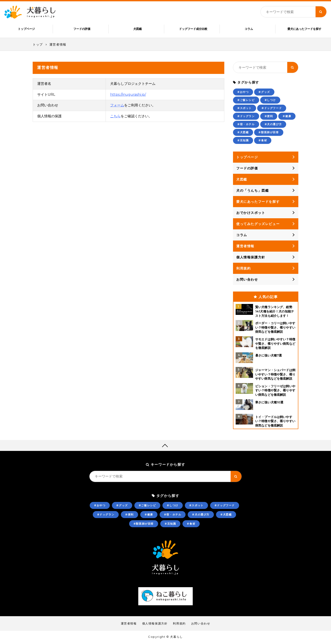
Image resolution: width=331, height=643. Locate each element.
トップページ (26, 29)
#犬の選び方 (273, 124)
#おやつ (243, 92)
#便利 (269, 116)
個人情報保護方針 (250, 257)
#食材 (262, 140)
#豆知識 (243, 140)
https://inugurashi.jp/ (128, 94)
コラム (249, 29)
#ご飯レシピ (246, 100)
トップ (38, 44)
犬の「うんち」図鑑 (252, 190)
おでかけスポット (250, 213)
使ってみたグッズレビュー (258, 224)
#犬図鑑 (243, 132)
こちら (115, 116)
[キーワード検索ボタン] (321, 11)
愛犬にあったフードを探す (304, 29)
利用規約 (243, 268)
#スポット (244, 108)
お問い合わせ (247, 279)
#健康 (287, 116)
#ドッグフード (272, 108)
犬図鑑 (137, 29)
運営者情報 (57, 44)
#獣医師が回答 (268, 132)
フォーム (117, 105)
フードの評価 (81, 29)
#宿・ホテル (246, 124)
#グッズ (264, 92)
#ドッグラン (246, 116)
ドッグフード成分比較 (193, 29)
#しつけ (270, 100)
